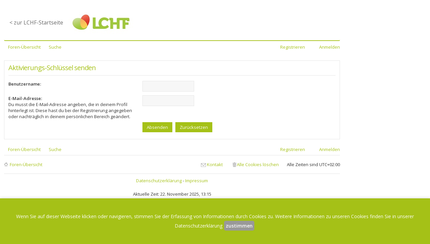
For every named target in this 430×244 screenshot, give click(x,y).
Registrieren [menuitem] (292, 47)
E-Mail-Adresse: (25, 98)
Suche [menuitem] (55, 47)
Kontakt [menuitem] (215, 164)
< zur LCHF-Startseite (36, 22)
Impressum (196, 181)
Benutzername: (24, 84)
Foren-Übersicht (26, 164)
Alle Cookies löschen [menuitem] (258, 164)
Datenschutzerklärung (159, 181)
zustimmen (239, 226)
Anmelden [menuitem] (329, 47)
